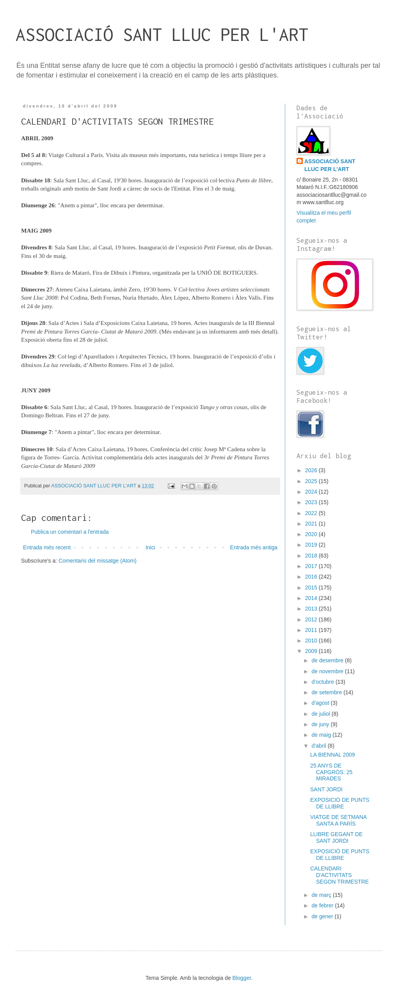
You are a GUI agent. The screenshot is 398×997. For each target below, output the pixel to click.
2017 (312, 566)
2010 (312, 640)
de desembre (328, 660)
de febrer (323, 905)
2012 (312, 619)
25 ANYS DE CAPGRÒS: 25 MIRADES (331, 772)
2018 (312, 555)
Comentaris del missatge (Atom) (98, 561)
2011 (312, 630)
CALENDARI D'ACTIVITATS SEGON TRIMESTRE (339, 875)
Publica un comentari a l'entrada (70, 532)
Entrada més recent (47, 547)
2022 (312, 513)
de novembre (328, 671)
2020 (312, 534)
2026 (312, 470)
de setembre (327, 692)
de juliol (321, 714)
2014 (312, 598)
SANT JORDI (326, 789)
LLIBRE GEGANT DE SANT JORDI (336, 837)
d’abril (319, 746)
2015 (312, 587)
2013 (312, 608)
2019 (312, 545)
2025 (312, 481)
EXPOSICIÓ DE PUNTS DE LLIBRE (340, 803)
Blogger (242, 978)
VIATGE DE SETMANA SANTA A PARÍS (338, 820)
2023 (312, 502)
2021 (312, 524)
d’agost (320, 703)
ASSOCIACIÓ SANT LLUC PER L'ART (162, 34)
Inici (150, 547)
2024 (312, 492)
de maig (321, 735)
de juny (320, 724)
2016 (312, 576)
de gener (322, 916)
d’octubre (323, 682)
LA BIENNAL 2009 (332, 755)
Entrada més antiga (253, 547)
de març (321, 895)
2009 (312, 651)
